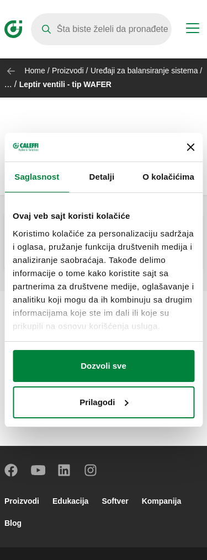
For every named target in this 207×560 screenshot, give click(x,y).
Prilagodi (103, 402)
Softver (115, 501)
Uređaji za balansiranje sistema (144, 70)
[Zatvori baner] (190, 147)
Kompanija (162, 501)
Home (34, 70)
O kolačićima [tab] (168, 176)
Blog (13, 523)
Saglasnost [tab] (36, 176)
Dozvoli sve (103, 365)
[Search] (101, 29)
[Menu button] (193, 30)
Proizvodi (68, 70)
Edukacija (70, 501)
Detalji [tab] (102, 176)
